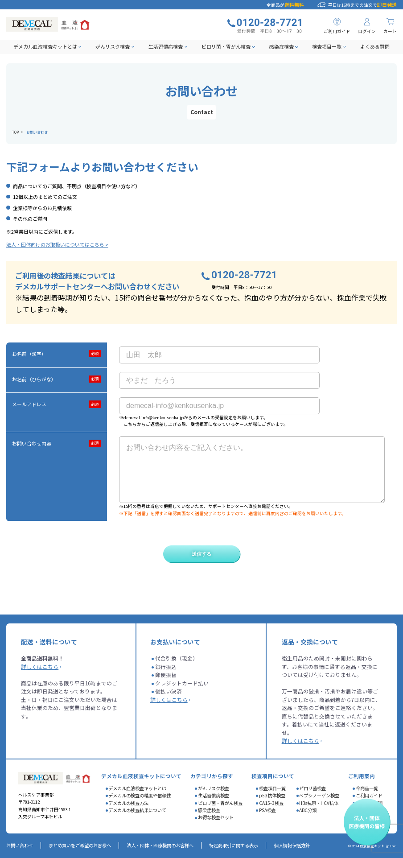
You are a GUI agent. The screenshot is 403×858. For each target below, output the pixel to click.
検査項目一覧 (326, 46)
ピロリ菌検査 (312, 788)
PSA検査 (267, 810)
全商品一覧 (367, 788)
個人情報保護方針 (292, 845)
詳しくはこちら (39, 666)
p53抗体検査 (272, 795)
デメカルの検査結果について (137, 810)
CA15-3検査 (271, 803)
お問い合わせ (19, 845)
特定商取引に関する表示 (233, 845)
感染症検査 (281, 46)
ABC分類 (308, 810)
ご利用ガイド (369, 795)
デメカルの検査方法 (128, 803)
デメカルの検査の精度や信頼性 (139, 795)
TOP (15, 132)
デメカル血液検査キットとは (45, 46)
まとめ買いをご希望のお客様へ (80, 845)
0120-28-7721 (244, 275)
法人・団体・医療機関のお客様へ (160, 845)
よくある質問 (375, 46)
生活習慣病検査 (165, 46)
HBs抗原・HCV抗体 (318, 803)
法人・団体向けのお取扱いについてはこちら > (57, 244)
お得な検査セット (216, 817)
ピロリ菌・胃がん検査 (226, 46)
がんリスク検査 (112, 46)
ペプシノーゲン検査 (319, 795)
